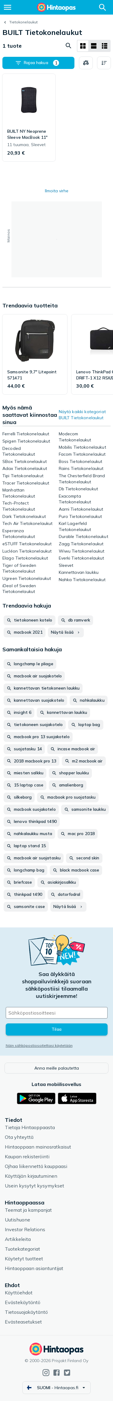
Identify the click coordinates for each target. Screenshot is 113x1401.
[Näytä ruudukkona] (82, 45)
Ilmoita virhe (56, 191)
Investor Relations (25, 1229)
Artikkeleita (18, 1239)
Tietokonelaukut (23, 22)
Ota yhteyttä (19, 1137)
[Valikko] (7, 7)
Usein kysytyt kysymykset (34, 1186)
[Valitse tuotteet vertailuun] (86, 63)
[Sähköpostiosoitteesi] (57, 1013)
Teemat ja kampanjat (28, 1210)
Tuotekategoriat (22, 1249)
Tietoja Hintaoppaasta (30, 1127)
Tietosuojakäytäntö (26, 1312)
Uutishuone (17, 1220)
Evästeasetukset (23, 1322)
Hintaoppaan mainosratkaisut (38, 1147)
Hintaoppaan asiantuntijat (34, 1268)
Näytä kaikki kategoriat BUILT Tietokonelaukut (82, 414)
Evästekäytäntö (22, 1302)
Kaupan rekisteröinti (27, 1156)
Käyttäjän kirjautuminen (31, 1176)
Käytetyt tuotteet (24, 1258)
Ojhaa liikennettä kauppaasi (36, 1166)
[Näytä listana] (93, 45)
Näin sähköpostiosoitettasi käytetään (39, 1045)
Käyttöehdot (19, 1293)
